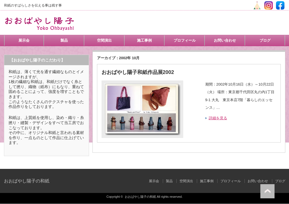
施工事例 (144, 40)
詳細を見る (218, 118)
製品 (64, 40)
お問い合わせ (225, 40)
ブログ (265, 40)
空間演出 (104, 40)
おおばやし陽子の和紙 (26, 180)
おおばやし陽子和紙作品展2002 (138, 72)
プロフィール (185, 40)
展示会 (23, 40)
